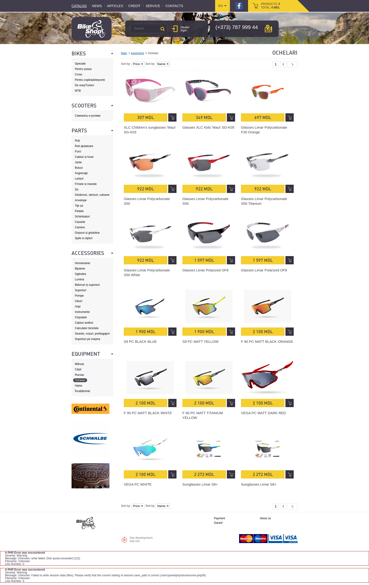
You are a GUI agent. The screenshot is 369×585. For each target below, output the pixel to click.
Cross (78, 74)
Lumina (79, 279)
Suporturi (80, 290)
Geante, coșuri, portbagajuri (92, 333)
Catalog (79, 6)
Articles (115, 6)
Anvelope (81, 200)
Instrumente (82, 312)
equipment (137, 53)
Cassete (80, 222)
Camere (80, 227)
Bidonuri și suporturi (87, 284)
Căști (78, 369)
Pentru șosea (83, 69)
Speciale (80, 63)
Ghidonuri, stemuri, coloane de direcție (92, 195)
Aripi (77, 306)
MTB (78, 90)
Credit (134, 6)
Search (162, 28)
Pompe (79, 295)
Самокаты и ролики (87, 115)
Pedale (79, 211)
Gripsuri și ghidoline (87, 232)
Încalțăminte (82, 391)
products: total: (270, 5)
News (97, 6)
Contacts (174, 6)
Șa (76, 189)
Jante (78, 162)
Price (138, 64)
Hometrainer (82, 263)
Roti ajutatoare (84, 146)
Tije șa (79, 205)
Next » (292, 64)
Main (124, 53)
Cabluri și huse (84, 157)
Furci (78, 151)
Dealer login (184, 28)
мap (268, 28)
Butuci (79, 167)
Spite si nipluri (83, 238)
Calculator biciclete (87, 328)
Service (153, 6)
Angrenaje (81, 173)
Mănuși (79, 364)
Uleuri (78, 301)
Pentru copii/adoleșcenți (90, 80)
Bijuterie (80, 268)
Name (163, 64)
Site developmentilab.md (141, 539)
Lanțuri (79, 178)
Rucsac (79, 374)
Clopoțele (81, 317)
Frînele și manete (86, 184)
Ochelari (80, 380)
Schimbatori (82, 216)
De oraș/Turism (84, 85)
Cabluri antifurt (84, 322)
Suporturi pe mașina (87, 339)
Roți (77, 140)
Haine (78, 385)
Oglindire (80, 274)
